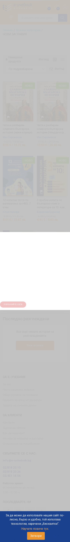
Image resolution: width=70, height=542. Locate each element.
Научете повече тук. (35, 528)
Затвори (36, 536)
